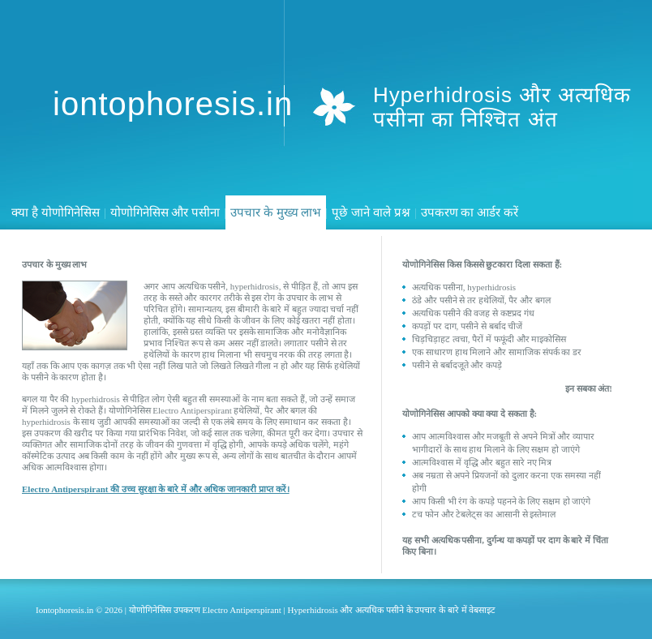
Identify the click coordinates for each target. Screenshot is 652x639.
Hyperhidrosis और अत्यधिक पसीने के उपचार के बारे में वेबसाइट (391, 610)
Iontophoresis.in (64, 610)
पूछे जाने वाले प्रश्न (371, 212)
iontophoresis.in (173, 104)
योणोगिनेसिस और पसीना (165, 212)
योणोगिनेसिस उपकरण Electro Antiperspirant (205, 610)
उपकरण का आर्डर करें (469, 212)
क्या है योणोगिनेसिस (55, 212)
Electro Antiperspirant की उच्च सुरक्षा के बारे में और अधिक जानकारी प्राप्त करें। (156, 489)
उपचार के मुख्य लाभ (275, 212)
